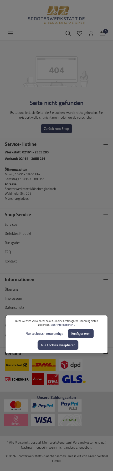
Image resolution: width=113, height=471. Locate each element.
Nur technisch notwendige (44, 333)
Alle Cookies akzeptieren (58, 345)
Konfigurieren (81, 333)
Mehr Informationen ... (63, 324)
